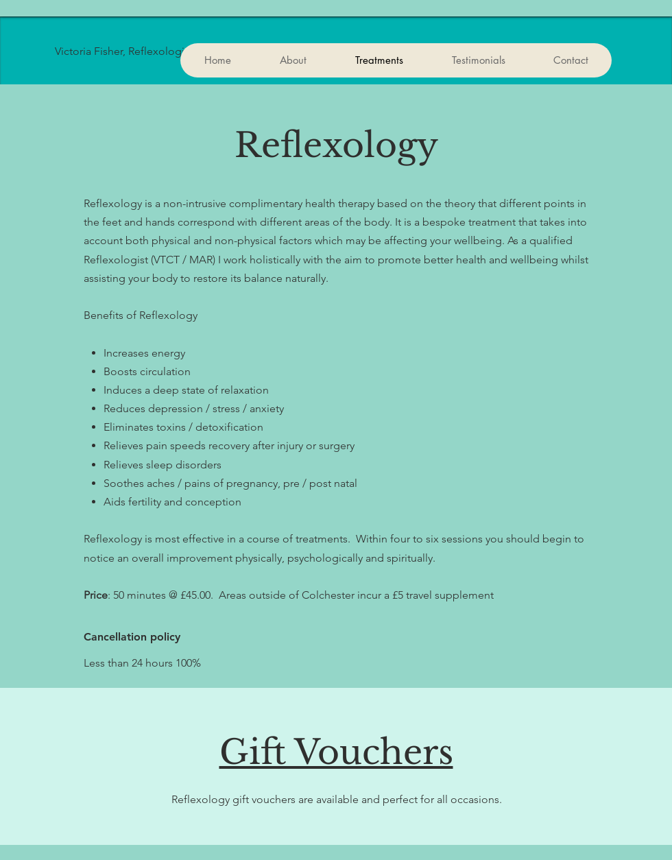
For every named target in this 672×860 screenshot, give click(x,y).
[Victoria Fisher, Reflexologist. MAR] (177, 51)
